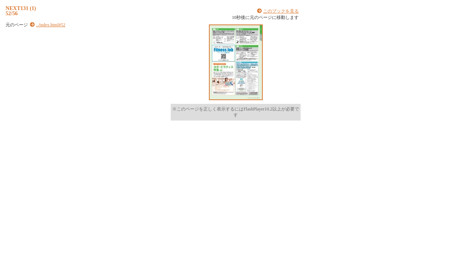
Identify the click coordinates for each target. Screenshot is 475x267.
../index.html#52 (50, 24)
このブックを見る (281, 11)
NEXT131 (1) (21, 8)
